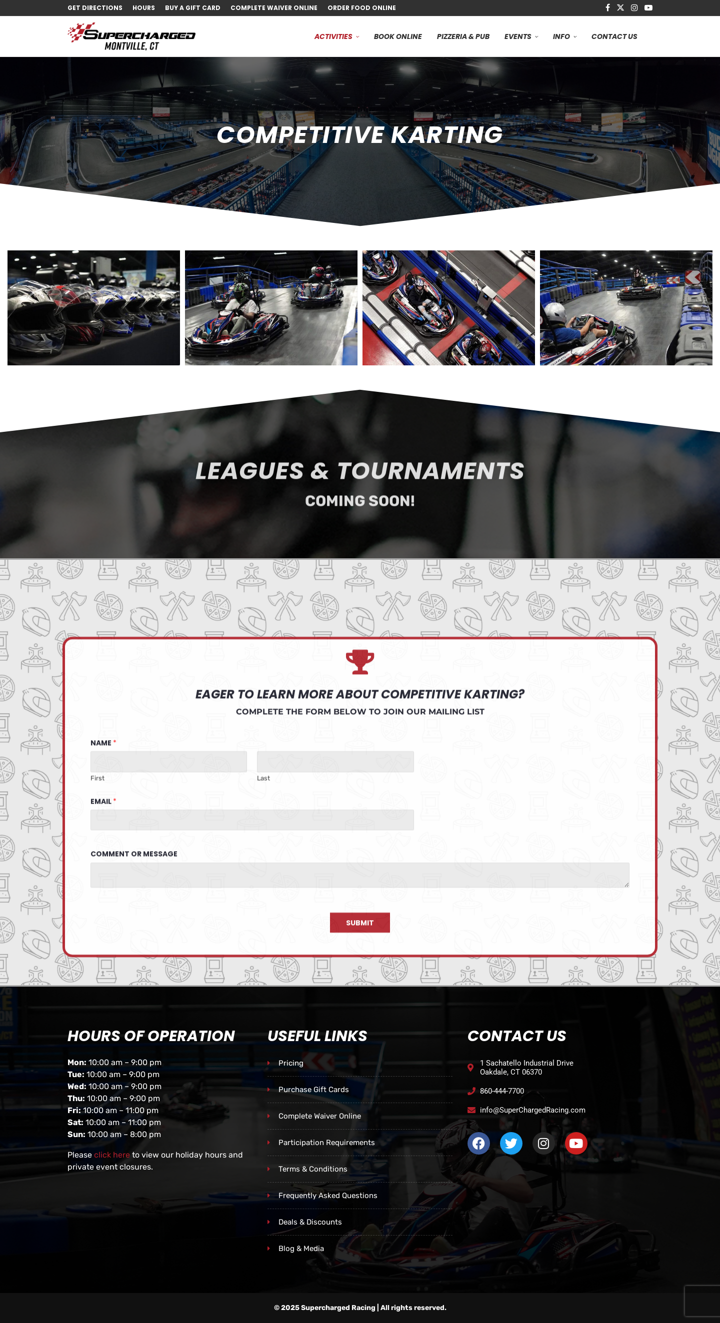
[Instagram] (634, 8)
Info (561, 36)
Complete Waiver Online (274, 7)
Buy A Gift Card (192, 7)
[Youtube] (648, 8)
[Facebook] (608, 8)
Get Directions (95, 7)
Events (518, 36)
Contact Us (615, 36)
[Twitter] (620, 8)
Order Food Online (362, 7)
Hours (143, 7)
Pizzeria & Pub (463, 36)
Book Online (398, 36)
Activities (333, 36)
